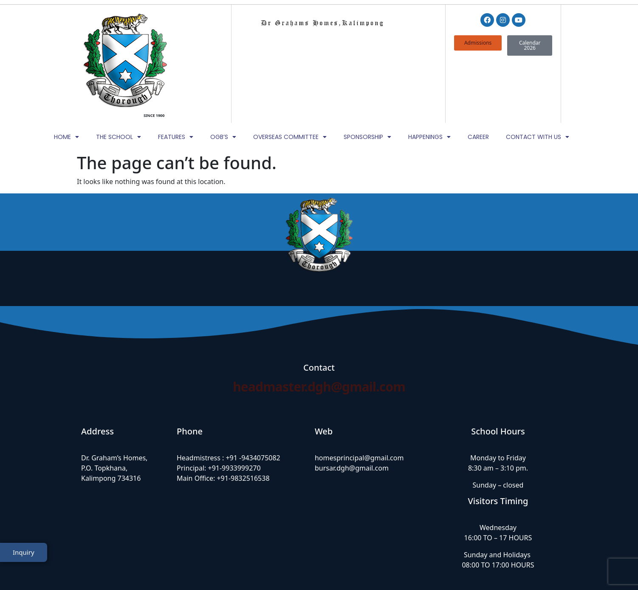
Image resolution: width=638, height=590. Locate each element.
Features (175, 75)
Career (478, 75)
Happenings (429, 75)
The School (118, 75)
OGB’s (223, 75)
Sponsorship (367, 75)
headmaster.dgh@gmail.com (319, 325)
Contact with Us (537, 75)
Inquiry (23, 561)
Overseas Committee (290, 75)
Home (66, 75)
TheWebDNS (537, 567)
